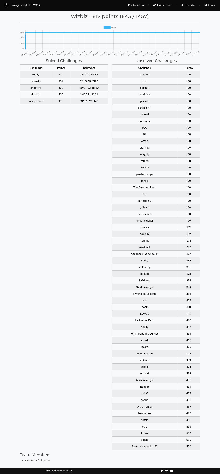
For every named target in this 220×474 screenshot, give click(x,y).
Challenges (135, 5)
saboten (30, 460)
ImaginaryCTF (64, 471)
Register (188, 5)
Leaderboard (162, 5)
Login (209, 5)
